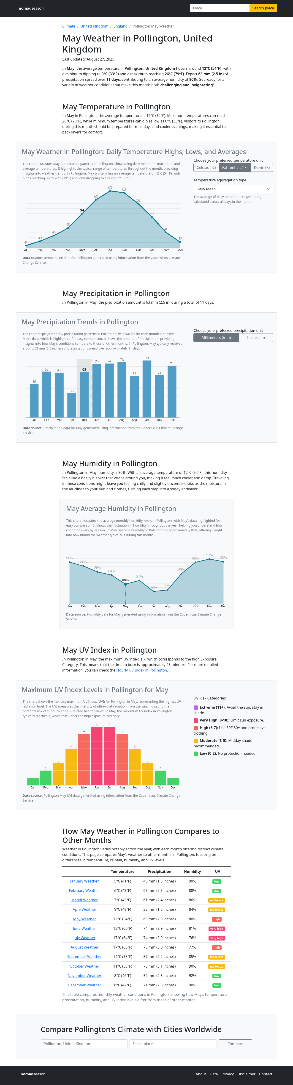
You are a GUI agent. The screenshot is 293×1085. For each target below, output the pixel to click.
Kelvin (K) (262, 167)
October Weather (84, 966)
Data (214, 1074)
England (121, 26)
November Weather (84, 975)
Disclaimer (246, 1074)
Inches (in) (256, 337)
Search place (263, 8)
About (201, 1074)
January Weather (84, 881)
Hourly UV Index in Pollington (141, 670)
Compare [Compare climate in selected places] (235, 1043)
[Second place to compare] (173, 1043)
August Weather (84, 947)
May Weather (84, 918)
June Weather (84, 928)
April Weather (84, 909)
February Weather (84, 890)
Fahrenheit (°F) (234, 167)
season (31, 8)
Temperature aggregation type (220, 180)
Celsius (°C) (206, 167)
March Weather (84, 899)
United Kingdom (94, 26)
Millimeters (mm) (216, 337)
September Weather (84, 956)
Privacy (228, 1074)
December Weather (84, 985)
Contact (265, 1074)
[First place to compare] (84, 1043)
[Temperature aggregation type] (233, 189)
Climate (68, 26)
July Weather (84, 937)
